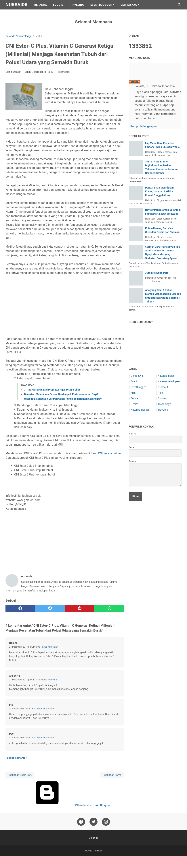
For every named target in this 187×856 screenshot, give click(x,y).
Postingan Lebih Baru (20, 774)
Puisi (160, 392)
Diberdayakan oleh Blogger (65, 805)
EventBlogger (101, 4)
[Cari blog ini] (179, 5)
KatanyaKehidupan (169, 381)
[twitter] (50, 608)
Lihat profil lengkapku (143, 126)
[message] (155, 474)
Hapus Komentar (49, 647)
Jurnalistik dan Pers (156, 272)
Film (133, 392)
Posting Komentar (15, 757)
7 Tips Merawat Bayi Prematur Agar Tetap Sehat (52, 389)
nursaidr (16, 4)
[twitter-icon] (93, 822)
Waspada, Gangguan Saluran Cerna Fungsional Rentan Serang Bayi (63, 398)
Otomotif (163, 387)
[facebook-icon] (81, 822)
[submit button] (135, 496)
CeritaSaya (129, 4)
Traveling (76, 4)
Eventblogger (138, 387)
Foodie (58, 4)
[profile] (134, 73)
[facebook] (20, 608)
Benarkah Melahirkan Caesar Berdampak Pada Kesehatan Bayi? (61, 394)
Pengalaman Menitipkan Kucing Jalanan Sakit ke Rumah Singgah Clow (159, 191)
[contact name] (155, 439)
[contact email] (155, 453)
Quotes (162, 398)
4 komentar (63, 71)
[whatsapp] (109, 608)
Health (134, 404)
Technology (164, 404)
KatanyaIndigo (166, 375)
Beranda (40, 4)
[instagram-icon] (106, 822)
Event (134, 381)
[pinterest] (79, 608)
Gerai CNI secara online (106, 453)
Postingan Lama (112, 774)
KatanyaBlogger (140, 409)
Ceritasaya (137, 375)
